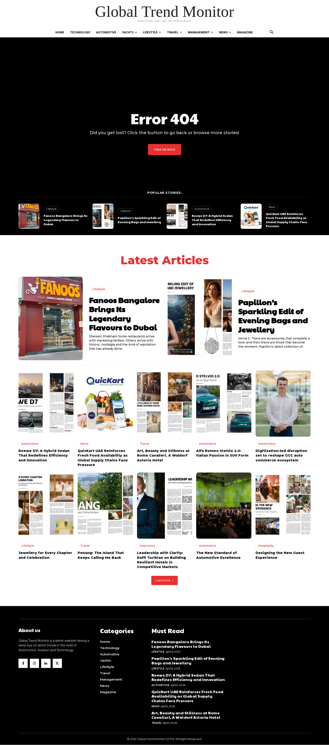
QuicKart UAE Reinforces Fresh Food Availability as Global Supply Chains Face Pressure (286, 220)
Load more (164, 581)
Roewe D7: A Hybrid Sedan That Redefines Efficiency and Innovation (212, 219)
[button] (271, 33)
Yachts (129, 32)
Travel (174, 32)
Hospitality (266, 547)
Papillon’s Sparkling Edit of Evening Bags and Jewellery (139, 220)
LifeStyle (152, 32)
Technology (80, 32)
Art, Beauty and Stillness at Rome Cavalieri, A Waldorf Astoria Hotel (163, 456)
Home (59, 32)
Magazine (245, 32)
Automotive (106, 32)
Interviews (147, 547)
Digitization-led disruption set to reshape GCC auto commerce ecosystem (281, 456)
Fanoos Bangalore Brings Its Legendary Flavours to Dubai (65, 219)
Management (200, 32)
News (225, 32)
